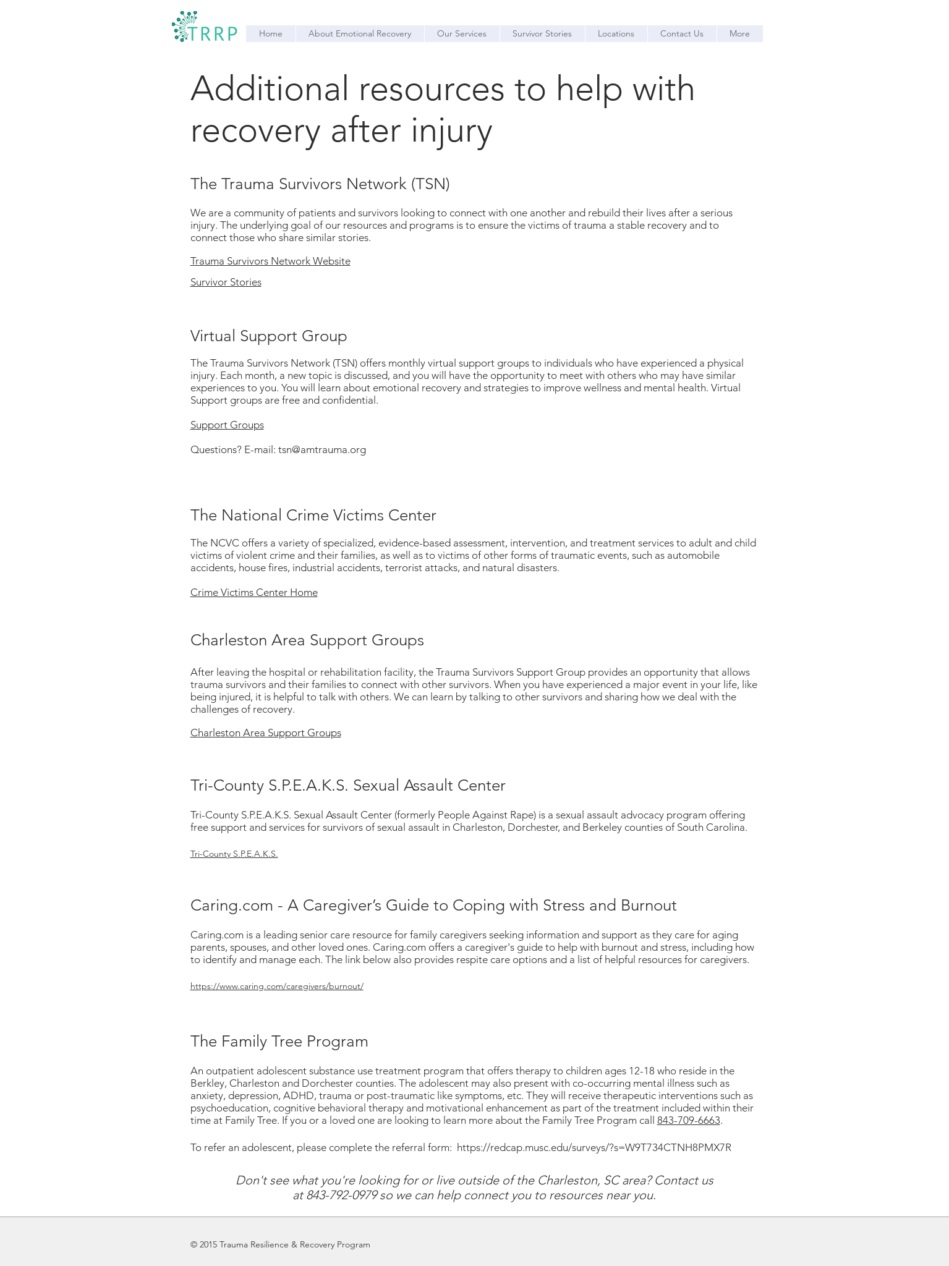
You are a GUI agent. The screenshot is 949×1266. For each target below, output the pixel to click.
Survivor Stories (226, 282)
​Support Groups (227, 424)
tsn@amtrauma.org (322, 449)
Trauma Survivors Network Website (270, 261)
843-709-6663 (688, 1120)
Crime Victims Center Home (254, 592)
